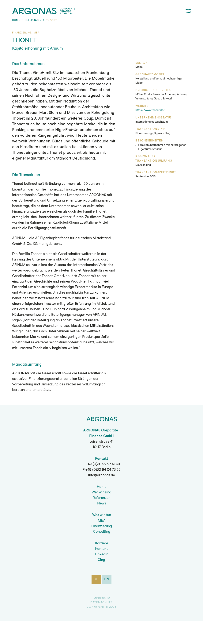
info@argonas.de (101, 475)
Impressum (101, 598)
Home (16, 20)
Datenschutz (101, 602)
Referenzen (33, 20)
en (107, 579)
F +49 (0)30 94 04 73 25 (101, 470)
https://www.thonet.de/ (150, 110)
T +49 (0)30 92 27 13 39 (101, 464)
